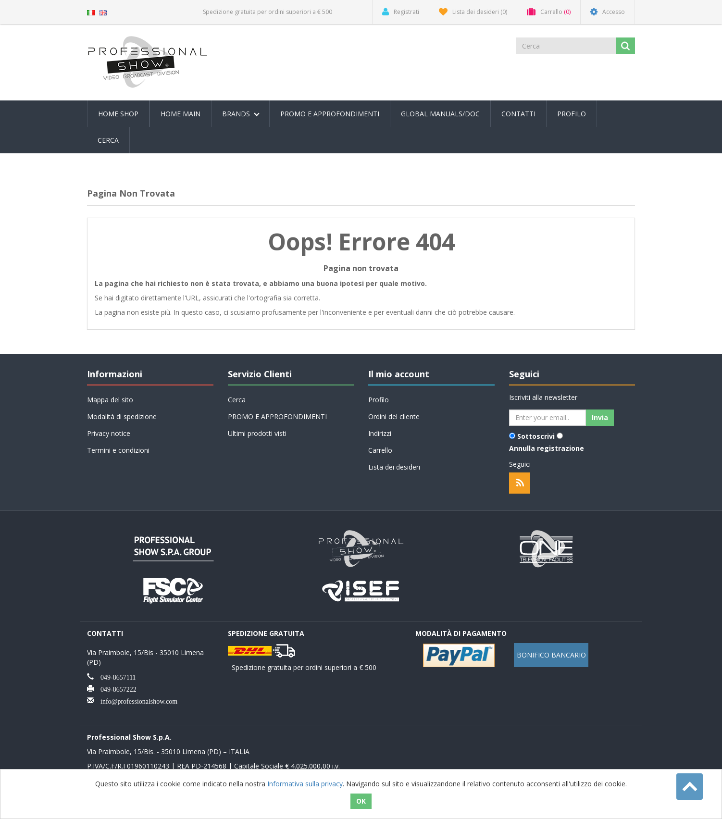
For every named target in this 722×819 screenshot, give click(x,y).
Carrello (380, 450)
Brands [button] (241, 113)
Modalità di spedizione (122, 416)
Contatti (518, 113)
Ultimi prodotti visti (257, 433)
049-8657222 (115, 688)
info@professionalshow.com (135, 700)
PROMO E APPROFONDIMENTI (329, 113)
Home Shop (118, 113)
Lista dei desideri (394, 467)
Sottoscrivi (536, 436)
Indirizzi (379, 433)
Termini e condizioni (118, 450)
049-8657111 (115, 676)
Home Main (180, 113)
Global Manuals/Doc (440, 113)
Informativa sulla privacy (305, 783)
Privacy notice (108, 433)
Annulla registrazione (546, 448)
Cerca (108, 140)
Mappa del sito (110, 399)
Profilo (571, 113)
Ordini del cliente (394, 416)
